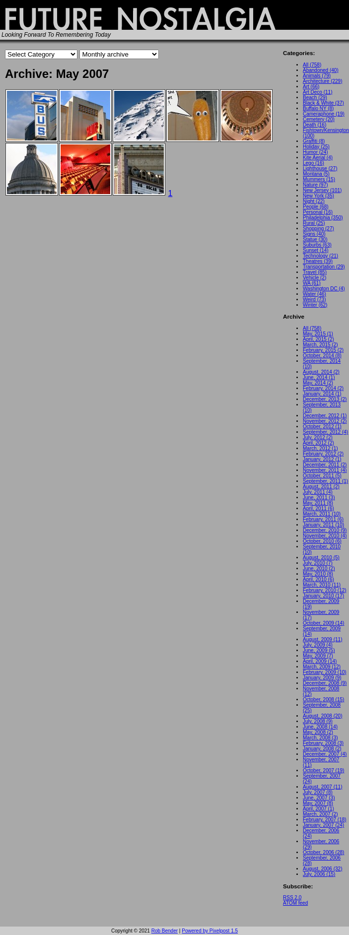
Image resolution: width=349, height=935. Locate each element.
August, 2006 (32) (323, 868)
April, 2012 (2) (318, 443)
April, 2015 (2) (318, 339)
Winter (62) (315, 305)
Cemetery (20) (319, 119)
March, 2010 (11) (322, 585)
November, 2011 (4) (325, 470)
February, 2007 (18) (325, 819)
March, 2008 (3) (320, 737)
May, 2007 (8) (318, 803)
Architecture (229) (322, 81)
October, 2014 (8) (322, 355)
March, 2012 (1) (320, 448)
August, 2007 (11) (323, 787)
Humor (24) (315, 152)
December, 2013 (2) (325, 399)
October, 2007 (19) (323, 770)
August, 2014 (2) (321, 372)
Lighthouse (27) (320, 168)
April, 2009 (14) (320, 661)
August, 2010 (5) (321, 557)
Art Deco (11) (317, 92)
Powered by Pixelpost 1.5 (210, 931)
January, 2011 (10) (323, 525)
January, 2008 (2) (322, 748)
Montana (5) (316, 174)
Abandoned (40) (321, 70)
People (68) (316, 206)
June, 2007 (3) (319, 798)
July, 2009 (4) (318, 645)
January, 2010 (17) (323, 596)
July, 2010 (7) (318, 563)
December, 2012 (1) (325, 415)
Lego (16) (313, 163)
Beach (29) (315, 97)
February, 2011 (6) (323, 519)
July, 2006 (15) (319, 874)
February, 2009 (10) (325, 672)
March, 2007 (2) (320, 814)
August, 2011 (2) (321, 486)
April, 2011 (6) (318, 508)
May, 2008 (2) (318, 732)
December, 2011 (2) (325, 465)
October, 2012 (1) (322, 426)
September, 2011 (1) (325, 481)
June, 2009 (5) (319, 650)
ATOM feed (295, 903)
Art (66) (311, 86)
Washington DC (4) (324, 288)
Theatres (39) (318, 261)
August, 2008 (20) (323, 716)
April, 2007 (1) (318, 808)
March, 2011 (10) (322, 514)
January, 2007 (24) (323, 825)
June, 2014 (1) (319, 377)
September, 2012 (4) (325, 432)
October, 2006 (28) (323, 852)
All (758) (312, 64)
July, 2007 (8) (318, 792)
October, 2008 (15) (323, 699)
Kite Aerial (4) (318, 157)
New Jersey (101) (322, 190)
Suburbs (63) (317, 245)
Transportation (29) (324, 266)
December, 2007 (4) (325, 754)
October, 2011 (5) (322, 475)
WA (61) (312, 283)
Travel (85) (315, 272)
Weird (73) (314, 299)
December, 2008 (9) (325, 683)
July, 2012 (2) (318, 437)
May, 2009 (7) (318, 656)
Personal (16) (318, 212)
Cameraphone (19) (324, 114)
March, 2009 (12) (322, 666)
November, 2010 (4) (325, 535)
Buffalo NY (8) (318, 108)
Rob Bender (164, 931)
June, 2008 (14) (320, 727)
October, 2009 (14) (323, 623)
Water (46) (314, 294)
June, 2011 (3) (319, 497)
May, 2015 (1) (318, 333)
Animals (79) (317, 75)
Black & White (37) (323, 103)
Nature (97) (315, 185)
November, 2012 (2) (325, 421)
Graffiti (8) (314, 141)
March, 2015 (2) (320, 344)
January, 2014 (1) (322, 394)
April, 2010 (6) (318, 579)
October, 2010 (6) (322, 541)
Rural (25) (314, 223)
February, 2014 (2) (323, 388)
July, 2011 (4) (318, 492)
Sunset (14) (316, 250)
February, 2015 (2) (323, 350)
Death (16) (314, 125)
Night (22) (314, 201)
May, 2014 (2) (318, 383)
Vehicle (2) (314, 277)
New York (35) (318, 196)
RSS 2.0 (292, 897)
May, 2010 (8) (318, 574)
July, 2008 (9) (318, 721)
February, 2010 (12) (325, 590)
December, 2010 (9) (325, 530)
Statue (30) (315, 239)
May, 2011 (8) (318, 503)
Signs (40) (314, 234)
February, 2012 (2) (323, 454)
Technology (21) (320, 256)
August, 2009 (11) (323, 639)
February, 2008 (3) (323, 743)
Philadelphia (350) (323, 217)
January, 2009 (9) (322, 677)
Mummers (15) (319, 179)
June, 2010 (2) (319, 568)
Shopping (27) (318, 228)
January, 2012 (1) (322, 459)
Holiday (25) (316, 146)
